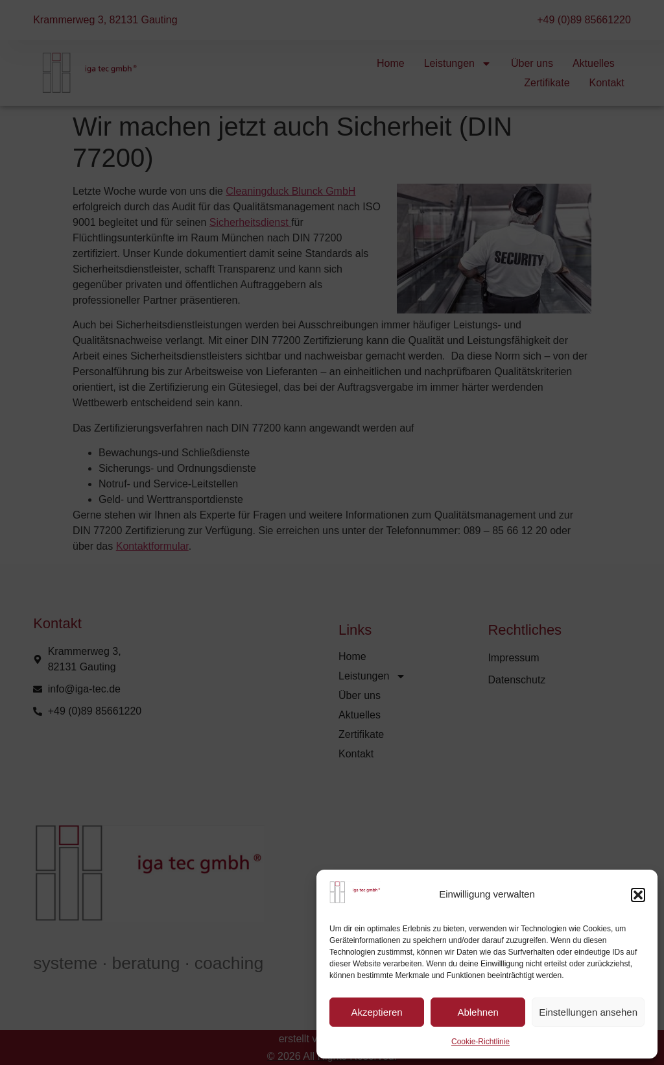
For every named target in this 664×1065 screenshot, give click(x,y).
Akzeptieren (376, 1012)
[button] (638, 894)
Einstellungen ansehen (588, 1012)
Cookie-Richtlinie (480, 1041)
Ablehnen (477, 1012)
